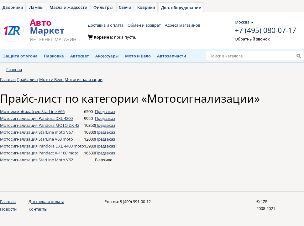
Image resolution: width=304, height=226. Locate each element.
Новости (8, 209)
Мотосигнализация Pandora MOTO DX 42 (39, 125)
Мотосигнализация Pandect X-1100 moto (39, 153)
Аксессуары (107, 56)
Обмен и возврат (144, 25)
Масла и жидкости (68, 7)
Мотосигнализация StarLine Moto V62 (36, 160)
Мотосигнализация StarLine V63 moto (36, 139)
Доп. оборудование (181, 7)
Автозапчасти (171, 56)
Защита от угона (20, 56)
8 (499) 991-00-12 (135, 201)
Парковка (54, 56)
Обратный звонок (252, 39)
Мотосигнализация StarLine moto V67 (36, 132)
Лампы (36, 7)
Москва (244, 22)
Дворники (13, 7)
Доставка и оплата (105, 25)
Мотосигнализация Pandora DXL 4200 (36, 118)
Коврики (146, 7)
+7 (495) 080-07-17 (265, 30)
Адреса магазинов (182, 25)
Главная (14, 69)
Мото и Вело (138, 56)
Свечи (125, 7)
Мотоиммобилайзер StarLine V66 (32, 111)
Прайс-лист (27, 79)
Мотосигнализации (83, 79)
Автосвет (79, 56)
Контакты (38, 209)
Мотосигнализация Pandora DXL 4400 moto (42, 146)
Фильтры (103, 7)
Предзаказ (105, 111)
